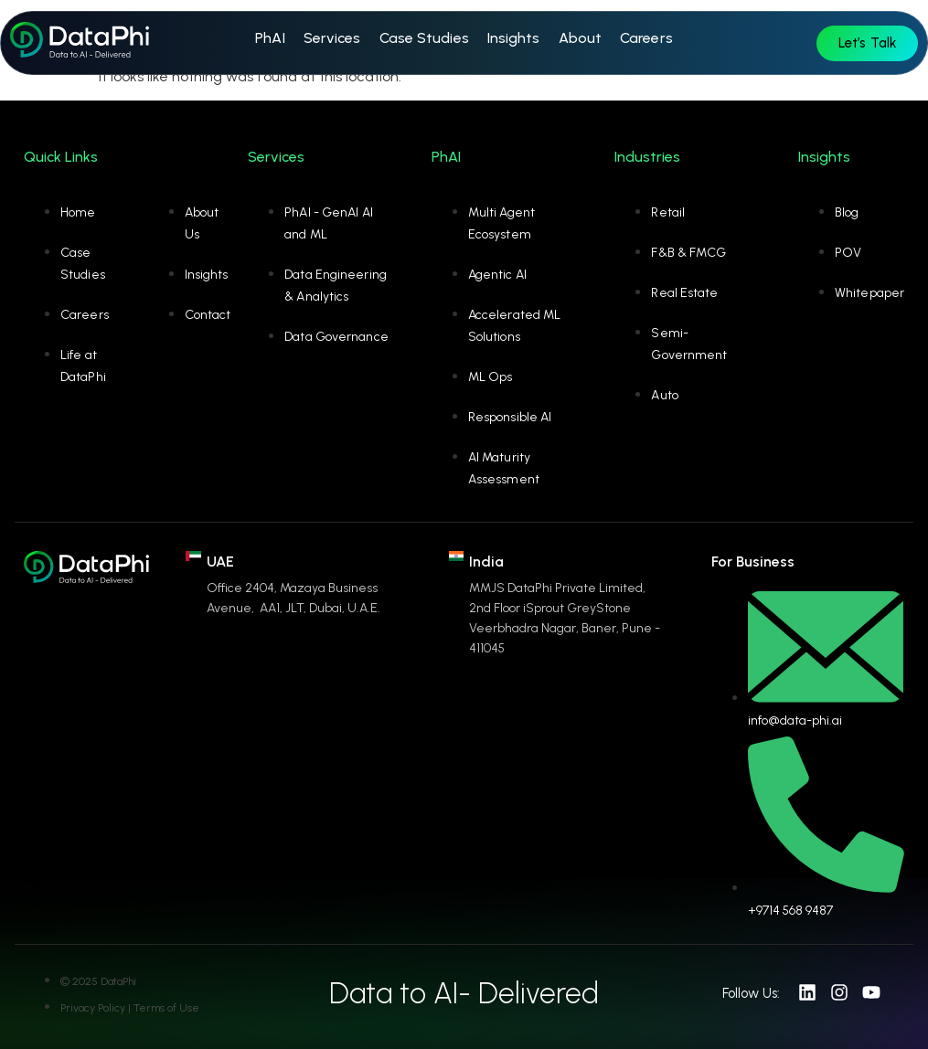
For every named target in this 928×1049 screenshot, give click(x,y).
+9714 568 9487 (790, 910)
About (581, 38)
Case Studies (424, 38)
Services (332, 38)
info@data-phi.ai (795, 720)
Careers (646, 38)
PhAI (269, 38)
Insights (513, 38)
